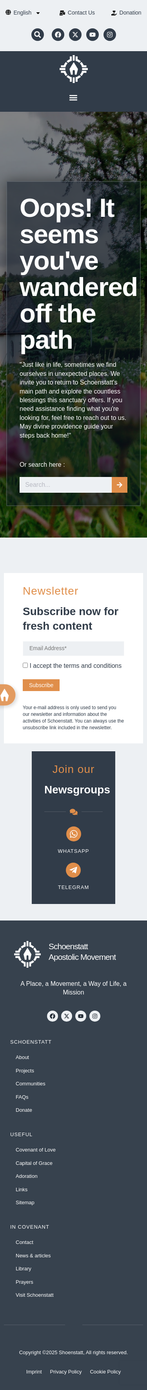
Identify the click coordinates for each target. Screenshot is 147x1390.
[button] (37, 34)
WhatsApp (73, 851)
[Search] (119, 485)
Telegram (73, 887)
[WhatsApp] (73, 833)
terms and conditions (93, 665)
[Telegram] (73, 870)
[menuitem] (27, 13)
